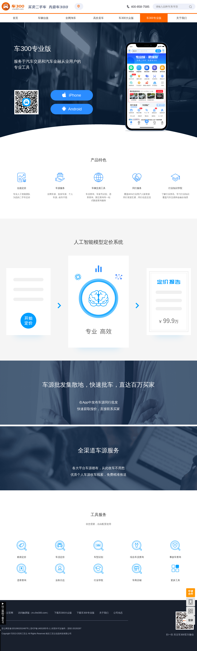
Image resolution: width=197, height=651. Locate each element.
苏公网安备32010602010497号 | (16, 628)
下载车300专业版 (85, 612)
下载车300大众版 (63, 612)
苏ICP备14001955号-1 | (41, 628)
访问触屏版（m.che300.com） (33, 612)
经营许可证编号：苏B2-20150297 (66, 628)
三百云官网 (7, 612)
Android (72, 108)
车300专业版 (153, 18)
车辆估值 (43, 18)
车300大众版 (126, 18)
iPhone (71, 94)
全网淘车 (71, 18)
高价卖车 (98, 18)
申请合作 (190, 592)
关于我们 (181, 18)
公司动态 (118, 612)
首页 (15, 18)
